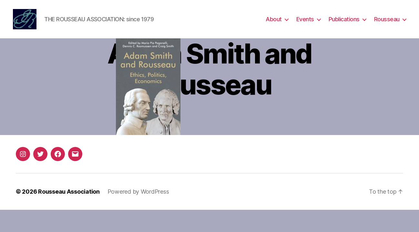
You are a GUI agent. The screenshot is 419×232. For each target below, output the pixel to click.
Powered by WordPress (138, 193)
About (274, 20)
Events (305, 20)
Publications (344, 20)
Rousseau (387, 20)
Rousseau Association (69, 193)
